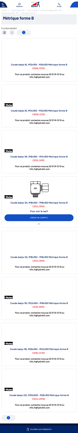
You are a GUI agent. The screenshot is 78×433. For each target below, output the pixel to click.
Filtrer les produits (39, 429)
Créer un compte (39, 217)
